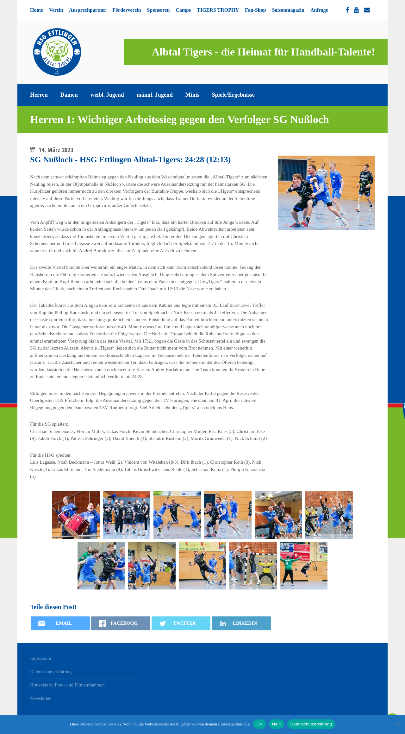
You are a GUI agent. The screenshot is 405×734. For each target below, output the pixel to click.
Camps (183, 10)
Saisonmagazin (288, 10)
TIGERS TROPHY (218, 10)
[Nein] (397, 724)
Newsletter (40, 698)
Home (36, 10)
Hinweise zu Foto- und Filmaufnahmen (67, 684)
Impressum (40, 658)
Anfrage (319, 10)
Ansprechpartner (87, 10)
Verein (56, 10)
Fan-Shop (255, 10)
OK (259, 724)
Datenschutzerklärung (51, 671)
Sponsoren (158, 10)
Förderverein (126, 10)
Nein (276, 724)
